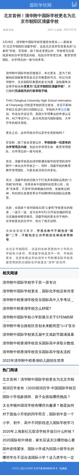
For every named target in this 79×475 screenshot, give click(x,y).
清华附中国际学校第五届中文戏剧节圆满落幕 (38, 335)
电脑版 (63, 468)
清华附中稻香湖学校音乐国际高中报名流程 (37, 352)
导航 (74, 4)
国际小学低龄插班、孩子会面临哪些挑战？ (37, 397)
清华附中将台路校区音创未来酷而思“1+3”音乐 (39, 326)
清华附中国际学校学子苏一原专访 (29, 282)
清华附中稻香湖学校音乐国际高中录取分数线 (38, 343)
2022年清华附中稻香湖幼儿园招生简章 (33, 361)
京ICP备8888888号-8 (45, 468)
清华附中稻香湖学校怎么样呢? (27, 309)
